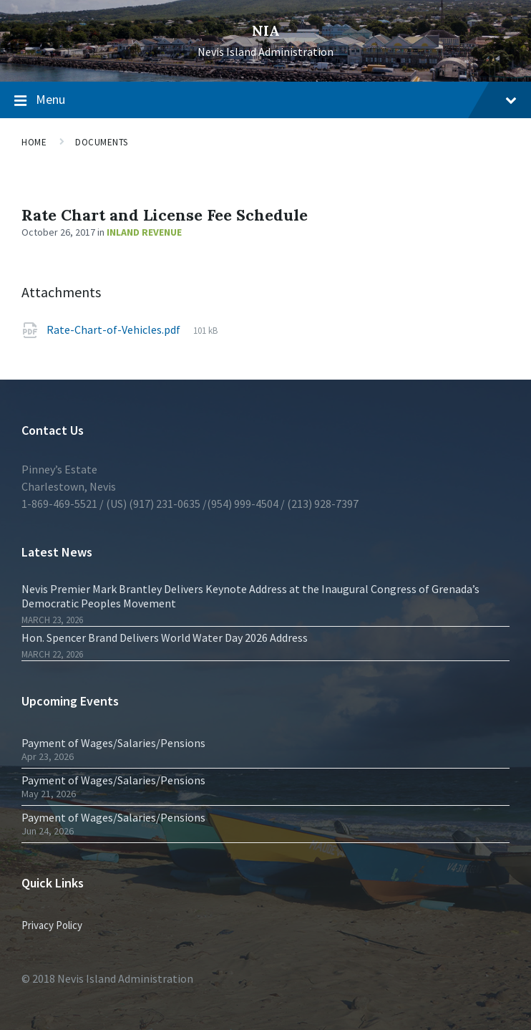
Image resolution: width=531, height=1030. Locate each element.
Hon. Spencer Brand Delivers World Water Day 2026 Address (164, 637)
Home (34, 142)
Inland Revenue (144, 232)
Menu (276, 99)
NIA (266, 30)
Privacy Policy (51, 925)
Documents (101, 142)
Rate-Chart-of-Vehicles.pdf (113, 329)
